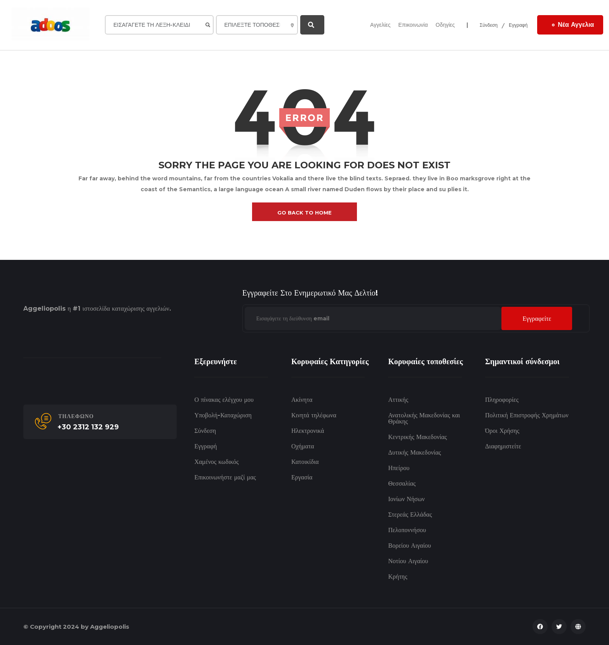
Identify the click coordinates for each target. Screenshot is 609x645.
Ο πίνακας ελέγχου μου (224, 399)
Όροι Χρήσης (502, 430)
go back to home (304, 212)
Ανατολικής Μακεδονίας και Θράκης (424, 418)
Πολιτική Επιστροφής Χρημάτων (527, 415)
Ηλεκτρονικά (307, 430)
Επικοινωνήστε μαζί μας (225, 477)
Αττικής (398, 399)
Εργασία (302, 477)
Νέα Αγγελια (573, 24)
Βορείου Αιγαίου (409, 545)
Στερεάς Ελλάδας (410, 514)
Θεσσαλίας (402, 483)
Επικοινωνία (413, 25)
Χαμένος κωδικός (216, 461)
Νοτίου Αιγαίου (408, 561)
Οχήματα (302, 446)
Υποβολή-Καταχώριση (222, 415)
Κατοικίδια (305, 461)
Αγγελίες (380, 25)
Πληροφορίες (502, 399)
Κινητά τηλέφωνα (313, 415)
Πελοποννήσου (407, 530)
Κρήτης (397, 576)
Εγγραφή (518, 25)
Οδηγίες (445, 25)
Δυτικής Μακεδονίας (414, 452)
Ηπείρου (398, 468)
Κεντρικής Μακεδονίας (417, 437)
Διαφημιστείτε (503, 446)
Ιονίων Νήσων (406, 499)
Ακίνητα (301, 399)
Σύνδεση (489, 25)
